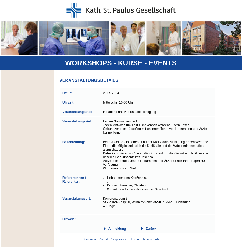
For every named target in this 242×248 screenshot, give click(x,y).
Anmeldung (117, 229)
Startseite (89, 239)
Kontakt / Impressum (113, 239)
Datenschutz (150, 239)
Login (135, 239)
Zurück (151, 229)
